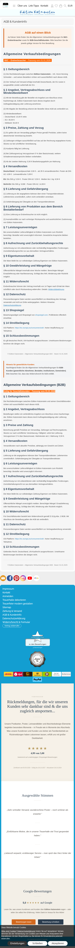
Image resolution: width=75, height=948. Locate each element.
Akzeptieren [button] (58, 943)
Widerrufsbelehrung (56, 289)
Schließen (37, 943)
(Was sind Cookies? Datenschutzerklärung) (18, 931)
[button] (14, 5)
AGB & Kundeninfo (11, 614)
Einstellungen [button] (17, 943)
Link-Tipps (33, 5)
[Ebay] (36, 578)
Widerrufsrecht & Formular (16, 622)
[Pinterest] (16, 578)
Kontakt (44, 5)
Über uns (22, 5)
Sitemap (6, 607)
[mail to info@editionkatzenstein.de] (3, 578)
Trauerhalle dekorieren (14, 600)
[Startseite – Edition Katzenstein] (5, 4)
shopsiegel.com (41, 315)
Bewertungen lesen (23, 922)
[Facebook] (10, 578)
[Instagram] (23, 578)
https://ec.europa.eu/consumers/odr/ (29, 328)
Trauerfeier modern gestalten (17, 603)
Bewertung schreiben (50, 922)
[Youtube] (30, 578)
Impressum (8, 589)
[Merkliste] (56, 5)
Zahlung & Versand (12, 611)
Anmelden (52, 5)
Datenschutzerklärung (12, 305)
